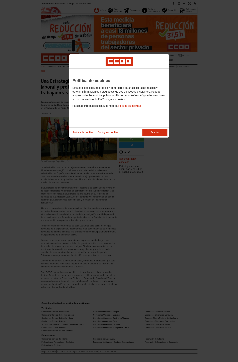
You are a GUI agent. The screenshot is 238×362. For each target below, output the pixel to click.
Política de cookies (129, 105)
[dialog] (119, 96)
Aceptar (155, 132)
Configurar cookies (108, 132)
